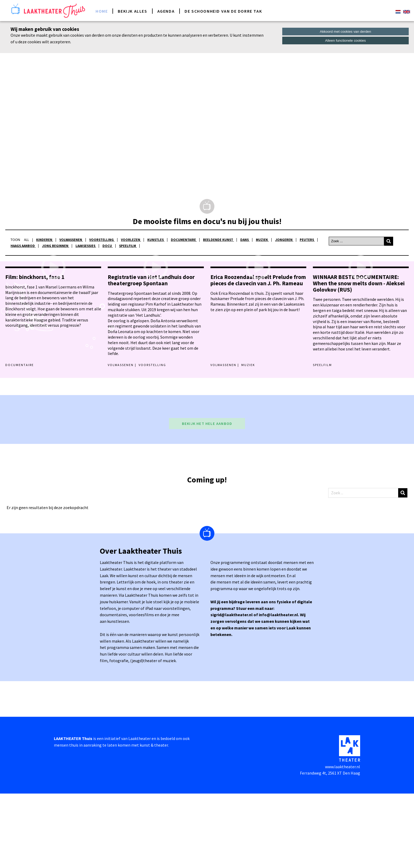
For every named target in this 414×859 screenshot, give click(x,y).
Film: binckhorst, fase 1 (34, 342)
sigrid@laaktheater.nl (231, 680)
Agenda (166, 11)
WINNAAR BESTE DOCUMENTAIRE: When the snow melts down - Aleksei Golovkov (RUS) (359, 349)
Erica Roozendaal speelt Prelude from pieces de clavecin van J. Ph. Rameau (258, 345)
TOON (15, 239)
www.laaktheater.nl (342, 832)
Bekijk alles (132, 11)
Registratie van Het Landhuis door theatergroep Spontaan (151, 345)
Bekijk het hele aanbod (207, 489)
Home (102, 11)
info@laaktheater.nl (278, 680)
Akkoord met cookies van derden (345, 32)
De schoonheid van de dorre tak (223, 11)
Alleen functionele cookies (345, 40)
